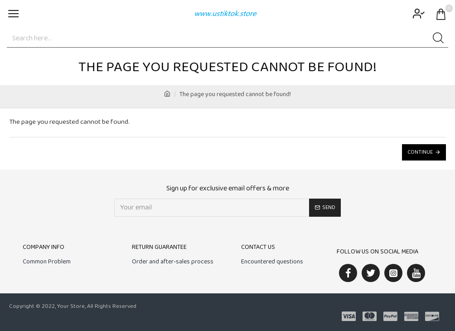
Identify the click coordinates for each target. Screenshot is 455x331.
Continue (420, 152)
